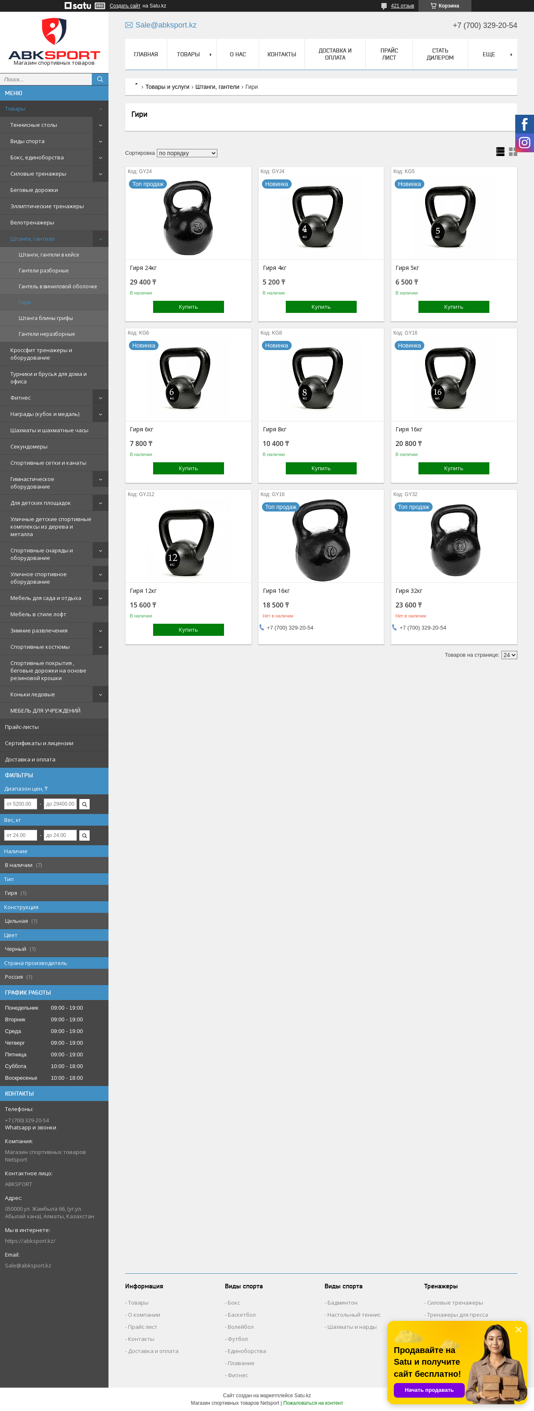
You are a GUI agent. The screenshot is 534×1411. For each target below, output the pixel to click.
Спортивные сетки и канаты (48, 462)
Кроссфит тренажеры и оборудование (41, 353)
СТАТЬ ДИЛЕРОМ (440, 54)
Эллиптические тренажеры (47, 206)
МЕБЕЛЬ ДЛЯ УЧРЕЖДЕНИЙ (45, 710)
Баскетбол (242, 1314)
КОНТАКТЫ (281, 54)
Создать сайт (125, 6)
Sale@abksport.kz (28, 1265)
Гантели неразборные (47, 334)
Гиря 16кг (409, 429)
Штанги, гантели (32, 238)
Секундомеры (29, 446)
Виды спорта (27, 141)
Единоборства (247, 1351)
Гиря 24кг (143, 268)
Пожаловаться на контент (313, 1403)
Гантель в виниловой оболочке (58, 286)
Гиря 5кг (407, 268)
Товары (15, 108)
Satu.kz (302, 1395)
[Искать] (100, 79)
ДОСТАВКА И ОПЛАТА (335, 54)
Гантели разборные (44, 270)
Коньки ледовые (32, 694)
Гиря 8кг (275, 429)
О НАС (238, 54)
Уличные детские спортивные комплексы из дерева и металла (50, 526)
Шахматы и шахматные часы (49, 430)
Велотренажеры (32, 222)
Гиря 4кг (275, 268)
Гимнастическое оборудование (32, 482)
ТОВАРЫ (188, 54)
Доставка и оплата (30, 759)
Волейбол (241, 1326)
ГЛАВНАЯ (146, 54)
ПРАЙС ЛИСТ (389, 54)
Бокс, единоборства (37, 157)
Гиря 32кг (409, 591)
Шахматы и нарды (352, 1326)
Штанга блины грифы (46, 318)
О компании (144, 1314)
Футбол (238, 1339)
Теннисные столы (33, 125)
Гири (25, 302)
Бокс (234, 1302)
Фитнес (20, 397)
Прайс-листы (22, 727)
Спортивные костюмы (40, 646)
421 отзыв (402, 6)
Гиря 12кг (143, 591)
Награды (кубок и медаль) (44, 414)
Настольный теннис (353, 1314)
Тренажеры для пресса (457, 1314)
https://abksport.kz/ (30, 1241)
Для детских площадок (40, 502)
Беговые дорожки (34, 190)
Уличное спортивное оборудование (38, 577)
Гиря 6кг (142, 429)
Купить (188, 306)
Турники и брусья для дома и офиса (48, 377)
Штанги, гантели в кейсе (49, 254)
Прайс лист (142, 1326)
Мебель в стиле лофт (38, 614)
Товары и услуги (167, 86)
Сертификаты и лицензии (39, 743)
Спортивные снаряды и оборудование (41, 554)
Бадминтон (342, 1302)
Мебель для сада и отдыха (45, 598)
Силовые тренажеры (38, 173)
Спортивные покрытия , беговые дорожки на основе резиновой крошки (48, 670)
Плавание (241, 1363)
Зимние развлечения (39, 630)
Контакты (141, 1339)
